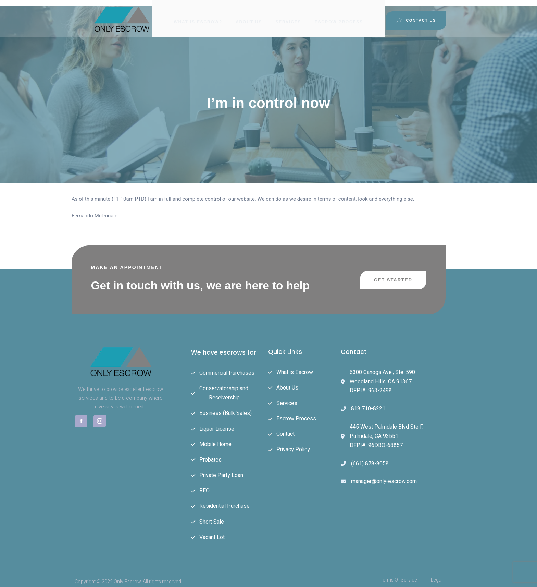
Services (288, 15)
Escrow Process (339, 15)
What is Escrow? (198, 15)
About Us (249, 15)
